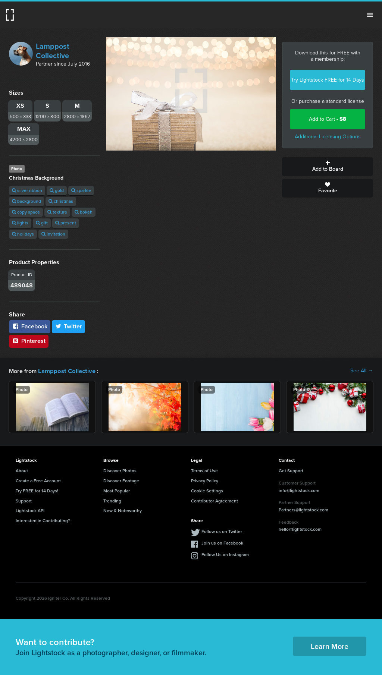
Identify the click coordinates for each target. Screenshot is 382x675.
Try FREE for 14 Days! (37, 490)
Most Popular (116, 490)
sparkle (81, 190)
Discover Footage (121, 480)
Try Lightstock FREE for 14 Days (327, 80)
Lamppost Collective (52, 51)
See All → (361, 371)
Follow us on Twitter (221, 531)
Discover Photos (120, 470)
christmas (60, 201)
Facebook (29, 326)
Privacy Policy (204, 480)
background (26, 201)
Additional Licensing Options (328, 137)
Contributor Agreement (214, 500)
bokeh (84, 212)
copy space (26, 212)
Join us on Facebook (222, 542)
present (65, 223)
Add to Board (327, 166)
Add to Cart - (327, 119)
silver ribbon (27, 190)
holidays (23, 234)
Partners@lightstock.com (303, 509)
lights (20, 223)
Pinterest (29, 341)
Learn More (329, 646)
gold (57, 190)
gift (42, 223)
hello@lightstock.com (300, 529)
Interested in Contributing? (43, 520)
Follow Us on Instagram (225, 554)
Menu (370, 15)
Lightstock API (30, 510)
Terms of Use (204, 470)
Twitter (68, 326)
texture (57, 212)
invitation (53, 234)
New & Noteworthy (122, 510)
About (22, 470)
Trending (112, 500)
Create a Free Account (38, 480)
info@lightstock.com (299, 490)
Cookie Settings (207, 490)
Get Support (291, 470)
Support (24, 500)
